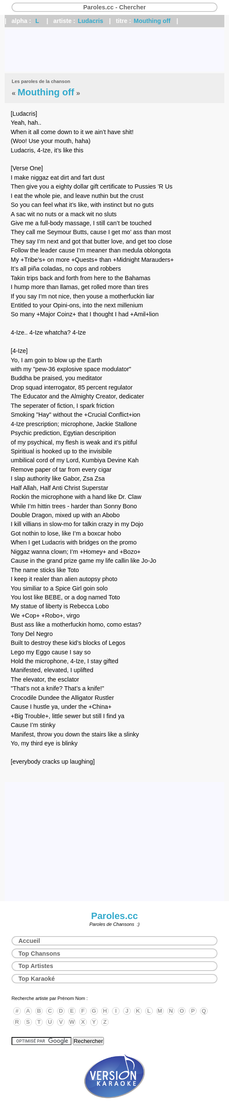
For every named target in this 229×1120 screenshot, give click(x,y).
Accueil (29, 940)
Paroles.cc (114, 916)
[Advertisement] (114, 50)
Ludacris (90, 20)
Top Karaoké (36, 978)
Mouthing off (152, 20)
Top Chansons (39, 953)
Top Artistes (35, 965)
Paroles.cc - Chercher (114, 7)
